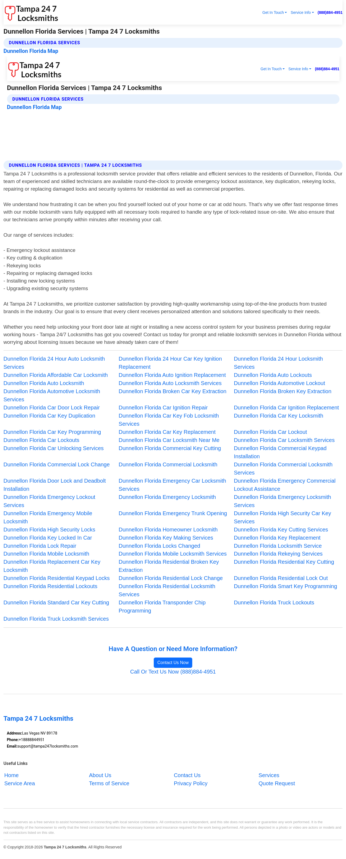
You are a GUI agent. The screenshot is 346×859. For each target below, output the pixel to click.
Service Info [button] (301, 12)
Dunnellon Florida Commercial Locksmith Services (283, 468)
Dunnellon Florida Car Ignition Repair (163, 408)
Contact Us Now (173, 662)
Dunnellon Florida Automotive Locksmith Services (52, 395)
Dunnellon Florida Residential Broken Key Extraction (169, 566)
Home (11, 775)
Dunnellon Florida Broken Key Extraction (282, 391)
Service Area (19, 783)
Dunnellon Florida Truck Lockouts (274, 602)
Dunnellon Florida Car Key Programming (52, 432)
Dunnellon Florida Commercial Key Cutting (170, 448)
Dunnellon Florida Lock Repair (40, 546)
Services (269, 775)
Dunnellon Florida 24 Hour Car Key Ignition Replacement (170, 363)
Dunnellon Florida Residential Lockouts (50, 586)
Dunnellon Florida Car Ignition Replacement (286, 408)
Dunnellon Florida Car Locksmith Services (284, 440)
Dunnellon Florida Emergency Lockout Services (49, 501)
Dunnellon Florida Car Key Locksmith (278, 416)
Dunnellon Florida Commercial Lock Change (57, 464)
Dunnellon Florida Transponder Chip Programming (162, 607)
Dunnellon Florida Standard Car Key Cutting (56, 602)
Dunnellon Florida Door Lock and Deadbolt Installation (55, 485)
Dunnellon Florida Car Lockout (270, 432)
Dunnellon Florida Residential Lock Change (171, 578)
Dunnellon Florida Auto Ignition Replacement (172, 375)
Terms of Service (109, 783)
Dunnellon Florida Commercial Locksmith (168, 464)
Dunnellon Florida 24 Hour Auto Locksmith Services (54, 363)
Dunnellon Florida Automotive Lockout (279, 383)
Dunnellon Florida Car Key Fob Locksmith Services (169, 420)
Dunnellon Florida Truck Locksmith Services (56, 619)
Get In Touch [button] (273, 12)
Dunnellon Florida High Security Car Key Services (282, 517)
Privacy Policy (190, 783)
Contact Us (187, 775)
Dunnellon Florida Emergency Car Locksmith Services (172, 485)
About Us (100, 775)
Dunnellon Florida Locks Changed (159, 546)
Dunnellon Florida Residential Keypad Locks (57, 578)
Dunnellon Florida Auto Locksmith (44, 383)
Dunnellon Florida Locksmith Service (278, 546)
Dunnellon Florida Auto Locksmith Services (170, 383)
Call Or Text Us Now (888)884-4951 (173, 672)
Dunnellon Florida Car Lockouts (41, 440)
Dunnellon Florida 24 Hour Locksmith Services (278, 363)
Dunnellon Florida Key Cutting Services (281, 530)
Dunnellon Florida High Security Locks (49, 530)
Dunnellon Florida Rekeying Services (278, 554)
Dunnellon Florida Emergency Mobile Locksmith (48, 517)
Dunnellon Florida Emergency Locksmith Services (282, 501)
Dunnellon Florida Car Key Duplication (49, 416)
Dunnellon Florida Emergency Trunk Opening (173, 513)
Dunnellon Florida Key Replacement (277, 538)
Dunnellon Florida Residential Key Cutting (284, 562)
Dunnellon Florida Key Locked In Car (48, 538)
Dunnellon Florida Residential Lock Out (281, 578)
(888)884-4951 (330, 12)
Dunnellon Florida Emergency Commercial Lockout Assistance (284, 485)
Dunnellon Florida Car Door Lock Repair (52, 408)
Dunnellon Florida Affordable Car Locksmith (56, 375)
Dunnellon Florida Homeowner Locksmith (168, 530)
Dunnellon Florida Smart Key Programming (285, 586)
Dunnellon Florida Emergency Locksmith (167, 497)
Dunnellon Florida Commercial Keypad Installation (280, 452)
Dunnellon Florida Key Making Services (166, 538)
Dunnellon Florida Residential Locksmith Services (167, 590)
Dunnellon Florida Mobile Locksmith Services (173, 554)
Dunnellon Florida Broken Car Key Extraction (172, 391)
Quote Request (277, 783)
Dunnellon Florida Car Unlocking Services (54, 448)
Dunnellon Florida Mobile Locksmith (46, 554)
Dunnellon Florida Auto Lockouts (273, 375)
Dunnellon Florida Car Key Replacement (167, 432)
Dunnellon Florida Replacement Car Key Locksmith (52, 566)
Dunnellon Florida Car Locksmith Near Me (169, 440)
